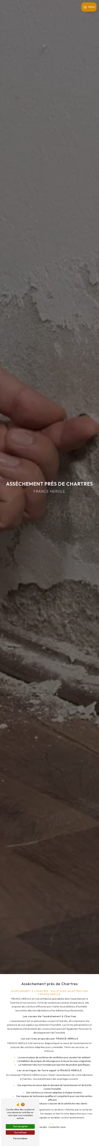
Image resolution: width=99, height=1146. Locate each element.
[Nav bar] (89, 7)
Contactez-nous (57, 1115)
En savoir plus (40, 1115)
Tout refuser (20, 1132)
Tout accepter (20, 1126)
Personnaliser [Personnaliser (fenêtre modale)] (20, 1138)
